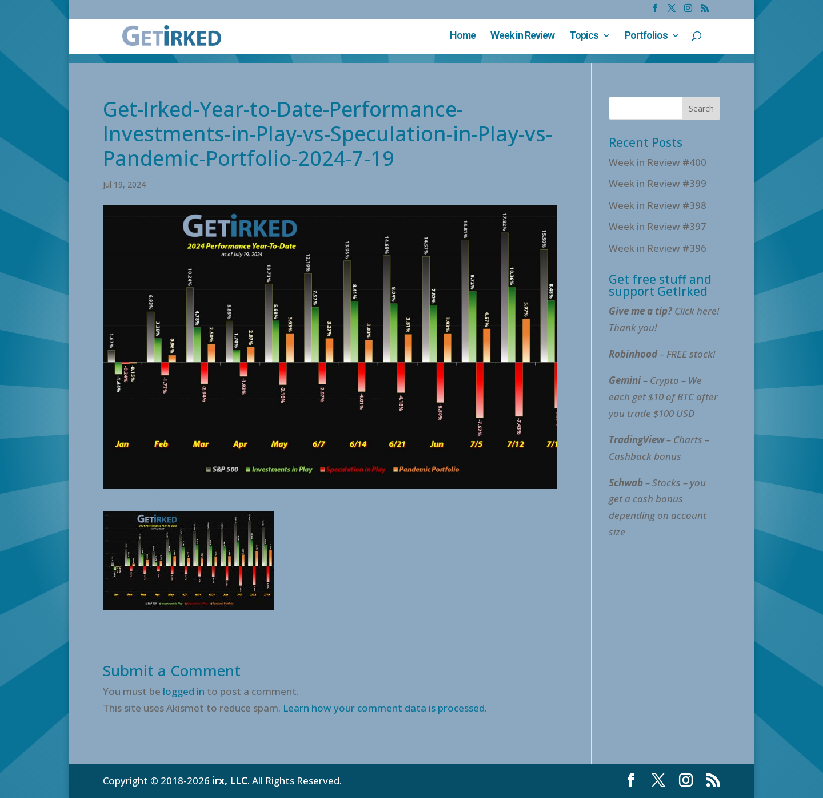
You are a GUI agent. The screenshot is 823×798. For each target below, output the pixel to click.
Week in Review (522, 36)
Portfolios (646, 36)
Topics (583, 36)
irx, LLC (229, 780)
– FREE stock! (662, 353)
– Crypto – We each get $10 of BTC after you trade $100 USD (663, 397)
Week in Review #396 (657, 248)
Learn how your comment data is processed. (385, 707)
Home (463, 36)
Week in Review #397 (657, 226)
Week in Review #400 (657, 162)
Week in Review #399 (657, 183)
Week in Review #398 (657, 205)
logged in (184, 691)
